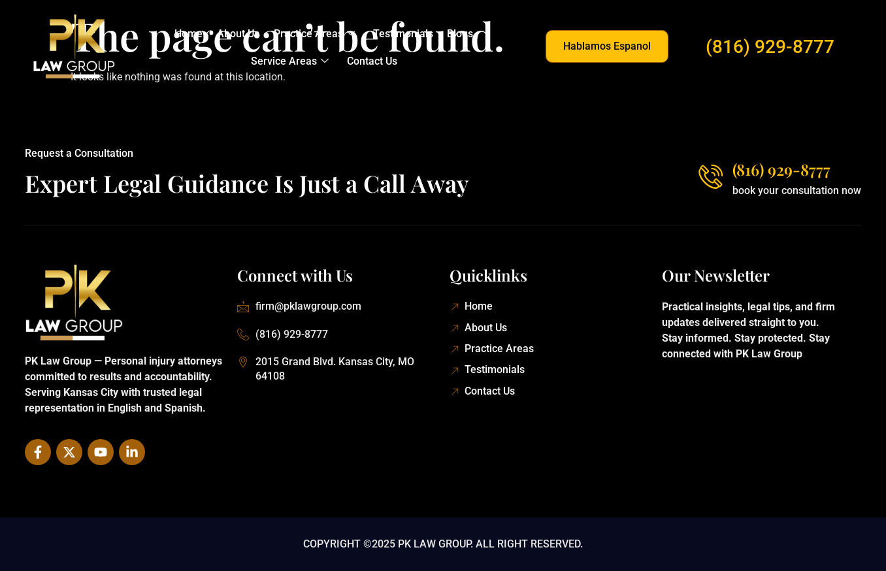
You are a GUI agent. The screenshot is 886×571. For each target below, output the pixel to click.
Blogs (458, 33)
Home (191, 33)
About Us (239, 33)
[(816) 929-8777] (710, 176)
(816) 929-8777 (770, 46)
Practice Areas (314, 34)
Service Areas (290, 61)
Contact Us (371, 61)
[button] (607, 46)
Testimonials (402, 33)
